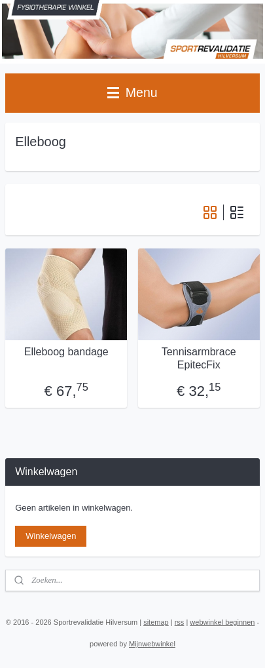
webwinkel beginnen (222, 622)
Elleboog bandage (66, 352)
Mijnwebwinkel (152, 644)
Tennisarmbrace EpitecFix (199, 358)
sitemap (156, 622)
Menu (132, 92)
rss (180, 622)
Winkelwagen (51, 536)
